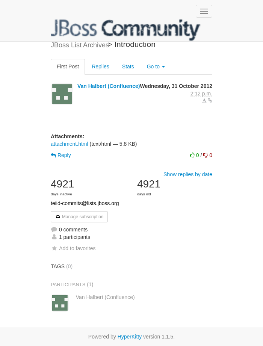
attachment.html (69, 144)
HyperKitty (130, 337)
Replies (100, 66)
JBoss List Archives (126, 30)
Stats (128, 66)
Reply (61, 155)
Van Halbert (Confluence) (108, 86)
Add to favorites (73, 248)
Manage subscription (79, 216)
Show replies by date (187, 174)
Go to (156, 66)
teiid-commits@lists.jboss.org (85, 203)
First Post (68, 66)
